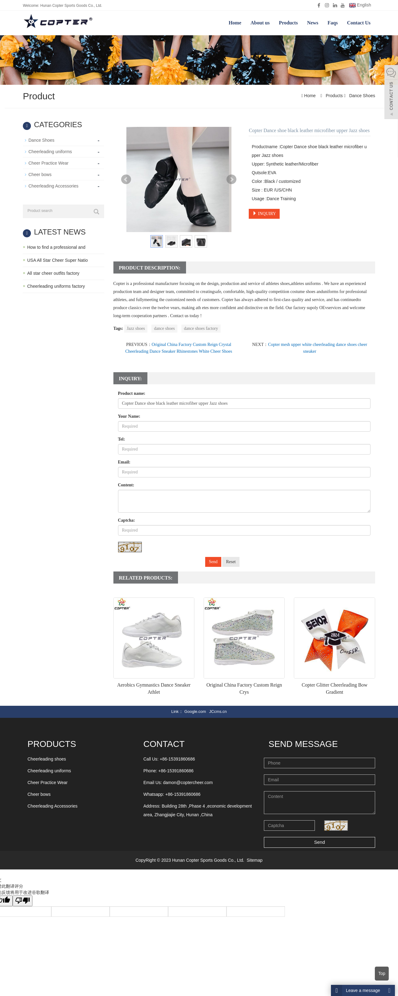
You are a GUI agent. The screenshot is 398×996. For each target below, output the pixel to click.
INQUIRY (264, 213)
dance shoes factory (201, 328)
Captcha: (126, 520)
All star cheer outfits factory (53, 273)
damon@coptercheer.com (188, 782)
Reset (230, 561)
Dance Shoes (361, 95)
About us (260, 22)
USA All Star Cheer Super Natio (57, 260)
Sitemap (254, 860)
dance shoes (164, 328)
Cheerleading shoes (47, 759)
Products (288, 22)
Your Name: (129, 416)
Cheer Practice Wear (48, 163)
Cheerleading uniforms (50, 151)
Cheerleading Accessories (53, 185)
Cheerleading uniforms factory (56, 286)
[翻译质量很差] (22, 900)
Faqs (333, 22)
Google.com (195, 711)
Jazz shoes (136, 328)
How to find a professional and (56, 247)
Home (235, 22)
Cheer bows (40, 174)
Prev (126, 179)
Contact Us (358, 22)
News (312, 22)
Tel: (121, 439)
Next (231, 179)
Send (213, 561)
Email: (124, 462)
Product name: (132, 393)
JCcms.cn (218, 711)
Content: (126, 485)
